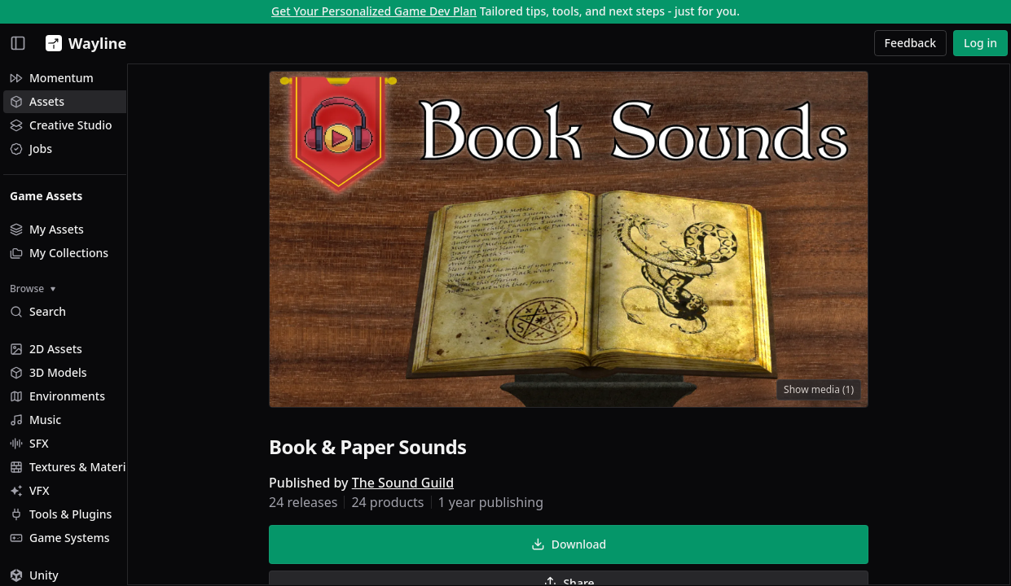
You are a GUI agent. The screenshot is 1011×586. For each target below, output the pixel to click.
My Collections (59, 252)
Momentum (52, 77)
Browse (32, 288)
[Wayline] (82, 43)
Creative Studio (61, 125)
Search (38, 311)
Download (596, 546)
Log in (980, 42)
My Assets (47, 229)
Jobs (31, 148)
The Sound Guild (430, 485)
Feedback (911, 42)
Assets (37, 101)
